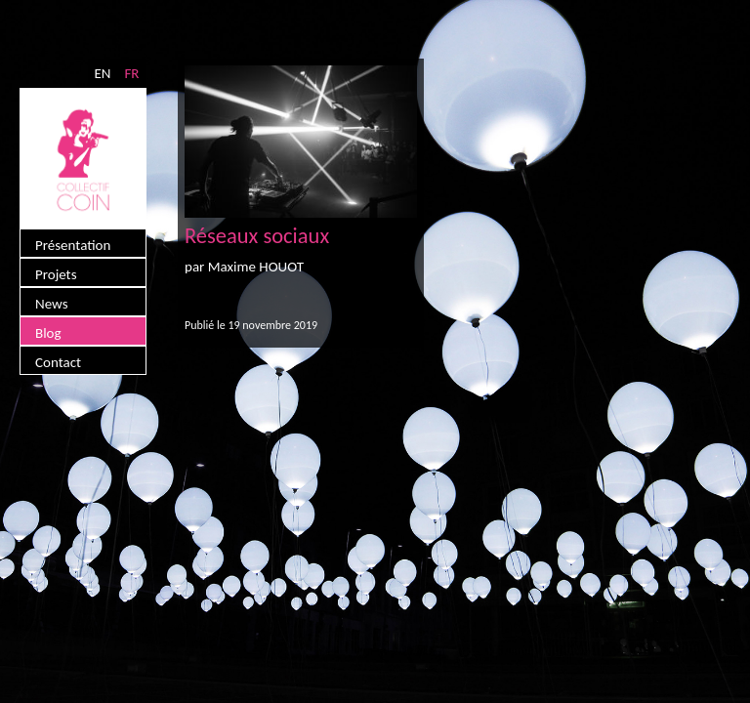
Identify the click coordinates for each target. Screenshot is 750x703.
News (51, 303)
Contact (58, 362)
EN (102, 73)
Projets (56, 274)
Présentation (72, 245)
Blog (48, 333)
